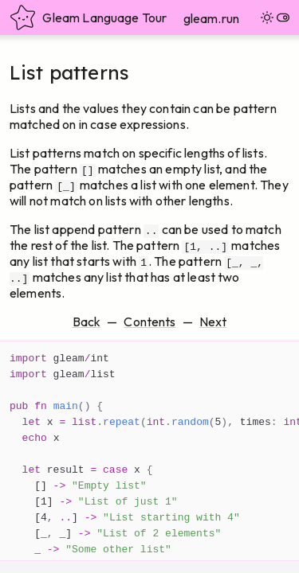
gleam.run (211, 18)
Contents (149, 321)
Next (213, 321)
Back (87, 321)
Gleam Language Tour (88, 17)
